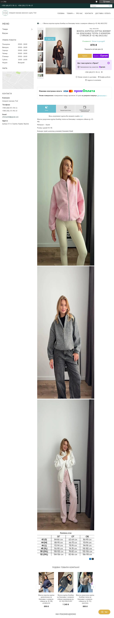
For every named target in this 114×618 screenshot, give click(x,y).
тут (81, 116)
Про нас (79, 13)
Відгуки (5, 33)
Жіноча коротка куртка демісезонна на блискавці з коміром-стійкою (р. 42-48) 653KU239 (46, 599)
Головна (61, 13)
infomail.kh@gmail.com (10, 117)
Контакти (89, 13)
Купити (85, 56)
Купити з (101, 56)
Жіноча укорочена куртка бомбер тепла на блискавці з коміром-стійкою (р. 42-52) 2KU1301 (85, 599)
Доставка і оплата (103, 13)
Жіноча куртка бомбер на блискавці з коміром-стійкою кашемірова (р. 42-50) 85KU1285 (65, 598)
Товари (70, 13)
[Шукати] (109, 5)
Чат (104, 612)
